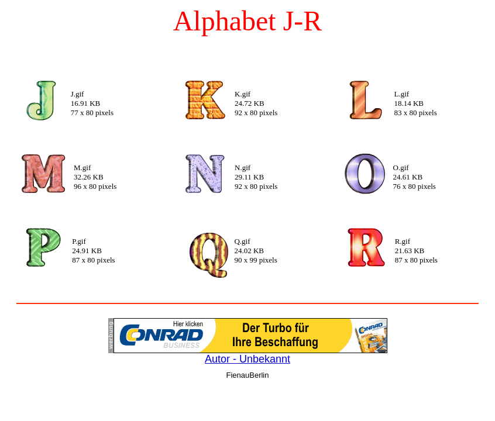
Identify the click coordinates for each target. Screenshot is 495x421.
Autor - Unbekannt (247, 359)
